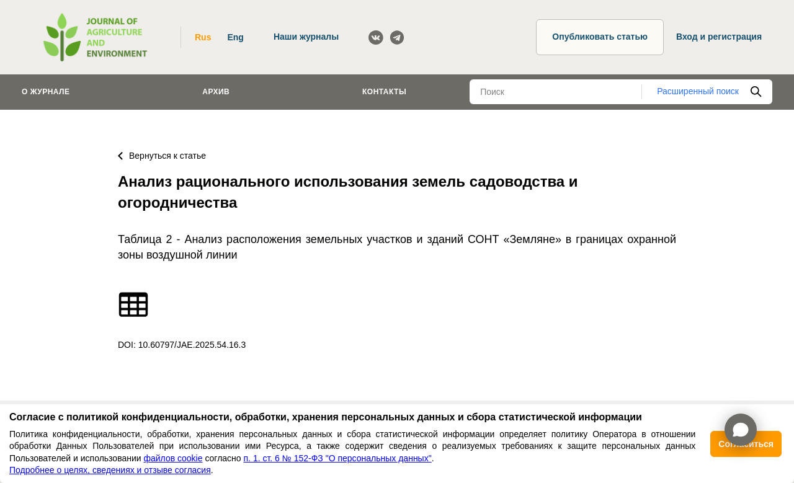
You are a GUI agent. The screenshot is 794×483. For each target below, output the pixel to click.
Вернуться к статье (162, 156)
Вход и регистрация (719, 37)
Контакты (384, 91)
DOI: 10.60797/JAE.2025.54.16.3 (182, 345)
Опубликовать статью (600, 37)
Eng (235, 37)
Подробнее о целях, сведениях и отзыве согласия (110, 470)
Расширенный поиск (698, 91)
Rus (203, 37)
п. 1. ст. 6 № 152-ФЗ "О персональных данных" (338, 458)
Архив (216, 91)
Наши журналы (306, 37)
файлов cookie (172, 458)
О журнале (46, 91)
